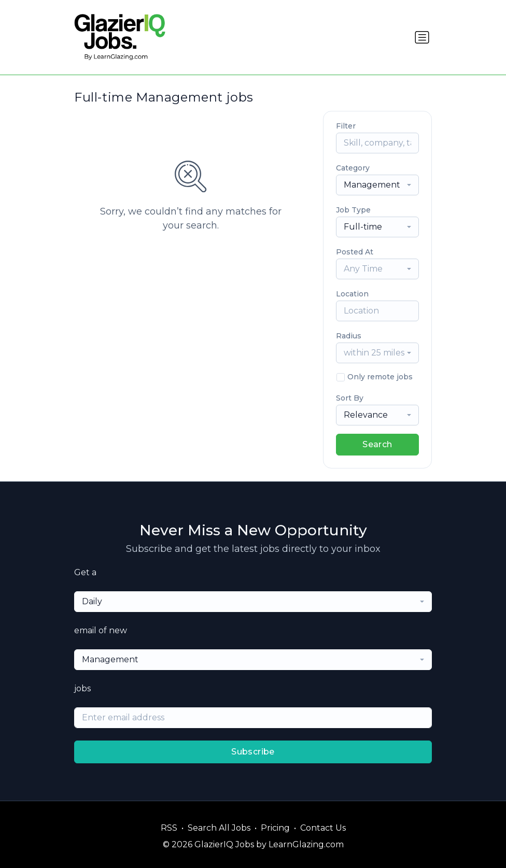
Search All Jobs (219, 828)
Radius (348, 335)
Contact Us (323, 828)
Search (377, 444)
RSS (169, 828)
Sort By (349, 398)
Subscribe (253, 752)
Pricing (275, 828)
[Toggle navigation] (422, 37)
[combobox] (377, 185)
